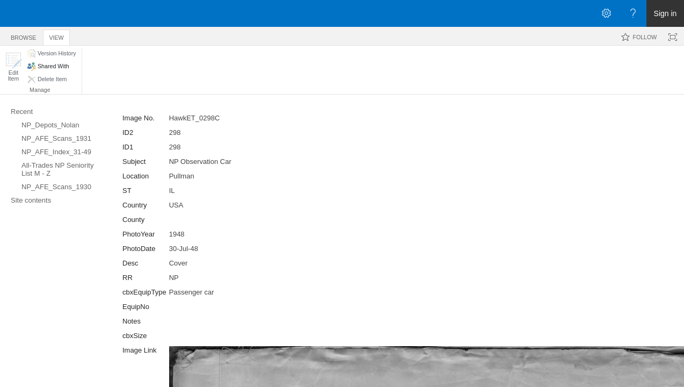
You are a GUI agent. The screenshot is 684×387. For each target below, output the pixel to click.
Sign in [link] (665, 13)
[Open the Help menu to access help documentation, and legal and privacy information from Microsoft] (633, 13)
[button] (13, 66)
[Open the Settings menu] (606, 13)
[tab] (23, 36)
